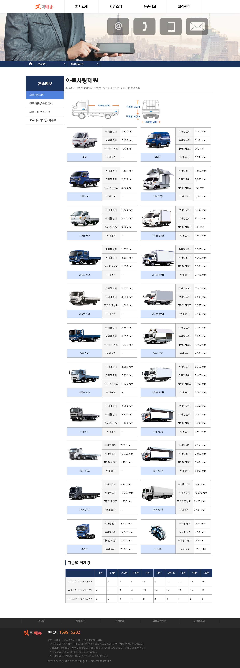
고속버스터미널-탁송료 (42, 120)
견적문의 (120, 621)
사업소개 (80, 621)
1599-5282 (69, 632)
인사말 (41, 621)
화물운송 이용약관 (39, 111)
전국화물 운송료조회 (40, 103)
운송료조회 (199, 621)
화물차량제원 (77, 64)
